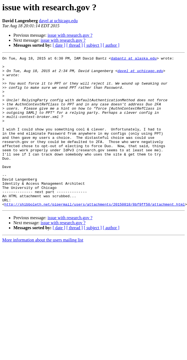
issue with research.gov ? (70, 35)
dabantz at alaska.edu (134, 58)
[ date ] (59, 45)
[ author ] (111, 45)
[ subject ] (93, 45)
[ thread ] (74, 45)
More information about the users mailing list (42, 270)
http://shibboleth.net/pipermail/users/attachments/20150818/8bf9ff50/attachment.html (94, 234)
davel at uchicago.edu (58, 20)
